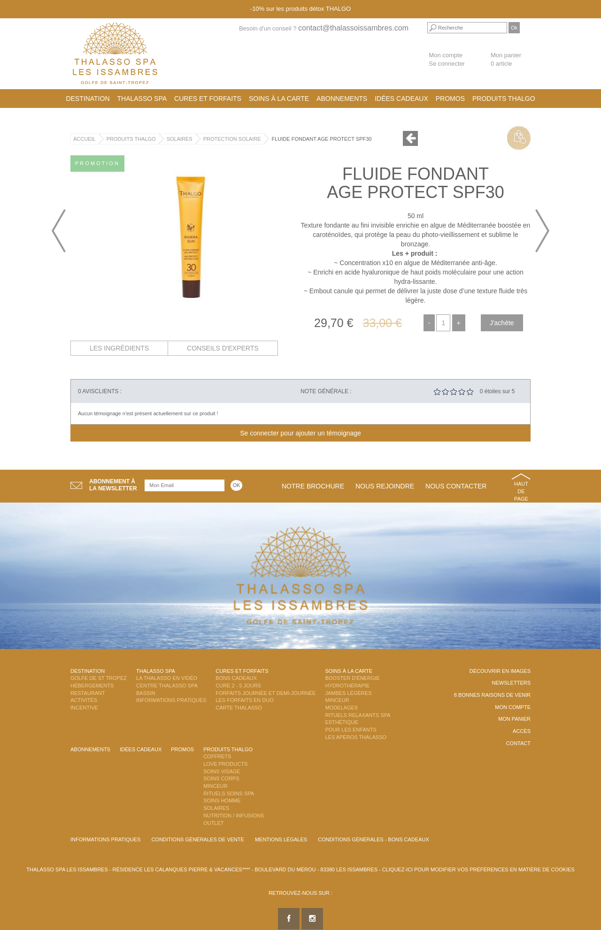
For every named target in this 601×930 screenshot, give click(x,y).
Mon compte (445, 55)
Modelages (341, 707)
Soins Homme (221, 800)
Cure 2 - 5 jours (238, 685)
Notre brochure (313, 486)
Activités (83, 700)
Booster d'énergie (352, 678)
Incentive (84, 707)
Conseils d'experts (223, 348)
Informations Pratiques (171, 700)
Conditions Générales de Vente (197, 839)
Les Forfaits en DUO (244, 700)
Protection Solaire (232, 139)
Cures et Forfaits (207, 98)
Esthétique (341, 722)
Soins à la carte (279, 98)
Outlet (213, 823)
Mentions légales (281, 839)
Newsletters (511, 683)
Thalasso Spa (142, 98)
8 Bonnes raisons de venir (492, 695)
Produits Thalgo (503, 98)
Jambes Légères (348, 693)
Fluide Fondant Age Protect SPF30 (322, 139)
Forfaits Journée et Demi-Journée (266, 693)
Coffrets (217, 756)
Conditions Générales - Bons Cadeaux (373, 839)
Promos (450, 98)
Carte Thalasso (239, 707)
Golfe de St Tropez (98, 678)
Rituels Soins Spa (228, 793)
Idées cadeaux (401, 98)
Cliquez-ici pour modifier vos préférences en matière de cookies (478, 869)
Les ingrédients (119, 348)
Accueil (84, 139)
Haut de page (521, 491)
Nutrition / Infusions (233, 815)
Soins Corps (221, 778)
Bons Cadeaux (236, 678)
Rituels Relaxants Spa (357, 715)
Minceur (337, 700)
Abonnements (341, 98)
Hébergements (92, 685)
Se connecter (447, 63)
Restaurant (87, 693)
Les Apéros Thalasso (355, 737)
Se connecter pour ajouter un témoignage (300, 433)
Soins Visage (221, 771)
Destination (87, 98)
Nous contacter (455, 486)
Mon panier (514, 719)
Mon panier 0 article (506, 60)
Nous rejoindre (384, 486)
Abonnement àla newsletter (113, 485)
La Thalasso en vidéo (166, 678)
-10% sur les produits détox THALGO (300, 8)
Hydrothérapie (347, 685)
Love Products (225, 764)
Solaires (180, 139)
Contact (518, 743)
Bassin (145, 693)
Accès (522, 731)
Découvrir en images (500, 671)
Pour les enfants (350, 729)
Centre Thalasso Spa (167, 685)
